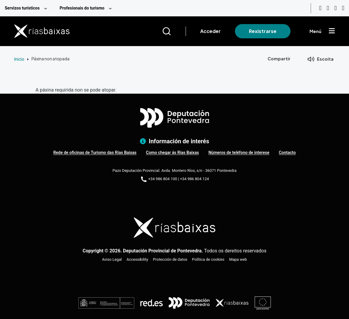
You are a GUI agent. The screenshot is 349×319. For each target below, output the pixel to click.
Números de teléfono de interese (239, 152)
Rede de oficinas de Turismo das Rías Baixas (94, 152)
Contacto (287, 152)
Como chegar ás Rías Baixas (172, 152)
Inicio (19, 59)
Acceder (210, 31)
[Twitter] (343, 8)
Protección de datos (170, 259)
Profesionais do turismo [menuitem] (82, 8)
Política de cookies (208, 259)
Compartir (279, 58)
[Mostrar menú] (332, 31)
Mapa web (238, 259)
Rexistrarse (263, 31)
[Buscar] (174, 31)
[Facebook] (335, 8)
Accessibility (137, 259)
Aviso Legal (112, 259)
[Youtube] (320, 8)
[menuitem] (27, 8)
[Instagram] (328, 8)
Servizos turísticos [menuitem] (22, 8)
